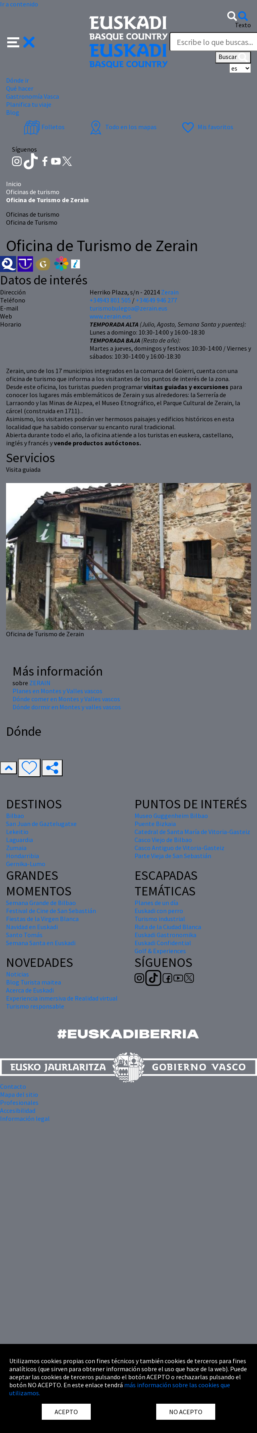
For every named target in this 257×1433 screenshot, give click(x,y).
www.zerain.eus (110, 316)
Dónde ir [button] (17, 80)
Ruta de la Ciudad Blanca (168, 927)
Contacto (13, 1086)
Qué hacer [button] (19, 88)
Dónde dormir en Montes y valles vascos (66, 707)
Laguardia (19, 840)
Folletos (44, 127)
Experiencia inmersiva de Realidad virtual (62, 998)
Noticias (17, 974)
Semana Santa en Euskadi (40, 943)
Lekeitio (17, 832)
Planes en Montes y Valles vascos (57, 691)
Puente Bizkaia (155, 824)
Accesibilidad (17, 1110)
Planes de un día (156, 903)
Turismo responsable (35, 1006)
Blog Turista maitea (33, 982)
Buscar (233, 57)
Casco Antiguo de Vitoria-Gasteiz (179, 848)
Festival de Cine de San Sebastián (51, 911)
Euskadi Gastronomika (165, 935)
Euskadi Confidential (163, 943)
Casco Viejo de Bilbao (163, 840)
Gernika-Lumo (25, 864)
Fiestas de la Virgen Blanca (42, 919)
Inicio (13, 184)
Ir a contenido (19, 4)
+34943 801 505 (110, 300)
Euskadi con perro (159, 911)
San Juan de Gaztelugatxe (41, 824)
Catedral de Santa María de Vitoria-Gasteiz (192, 832)
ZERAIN (40, 683)
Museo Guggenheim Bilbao (171, 816)
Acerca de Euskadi (30, 990)
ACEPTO (66, 1412)
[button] (21, 41)
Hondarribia (22, 856)
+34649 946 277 (156, 300)
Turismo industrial (160, 919)
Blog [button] (12, 112)
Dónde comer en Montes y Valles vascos (66, 699)
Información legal (25, 1118)
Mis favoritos (206, 127)
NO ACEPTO (185, 1412)
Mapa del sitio (19, 1094)
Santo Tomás (24, 935)
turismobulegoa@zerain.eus (128, 308)
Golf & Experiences (160, 951)
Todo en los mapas (122, 127)
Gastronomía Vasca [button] (32, 96)
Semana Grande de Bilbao (41, 903)
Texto (243, 25)
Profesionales (19, 1102)
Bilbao (15, 816)
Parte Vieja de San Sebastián (173, 856)
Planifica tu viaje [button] (28, 104)
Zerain (170, 292)
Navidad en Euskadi (32, 927)
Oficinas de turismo (32, 192)
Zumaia (16, 848)
